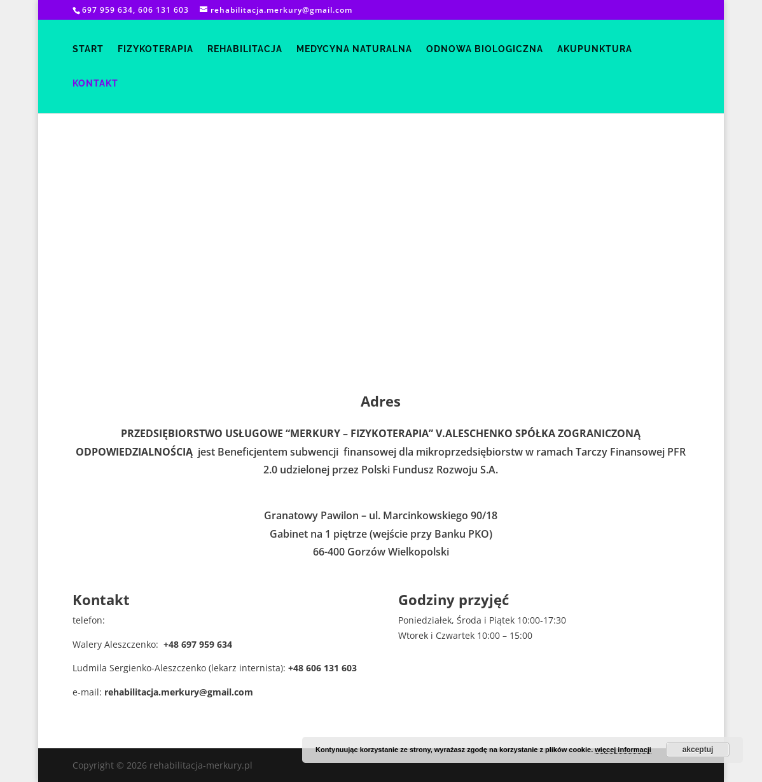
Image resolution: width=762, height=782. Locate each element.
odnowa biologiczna (484, 49)
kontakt (95, 83)
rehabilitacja (244, 49)
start (88, 49)
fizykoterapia (155, 49)
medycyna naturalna (354, 49)
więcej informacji (623, 749)
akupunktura (594, 49)
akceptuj (698, 749)
